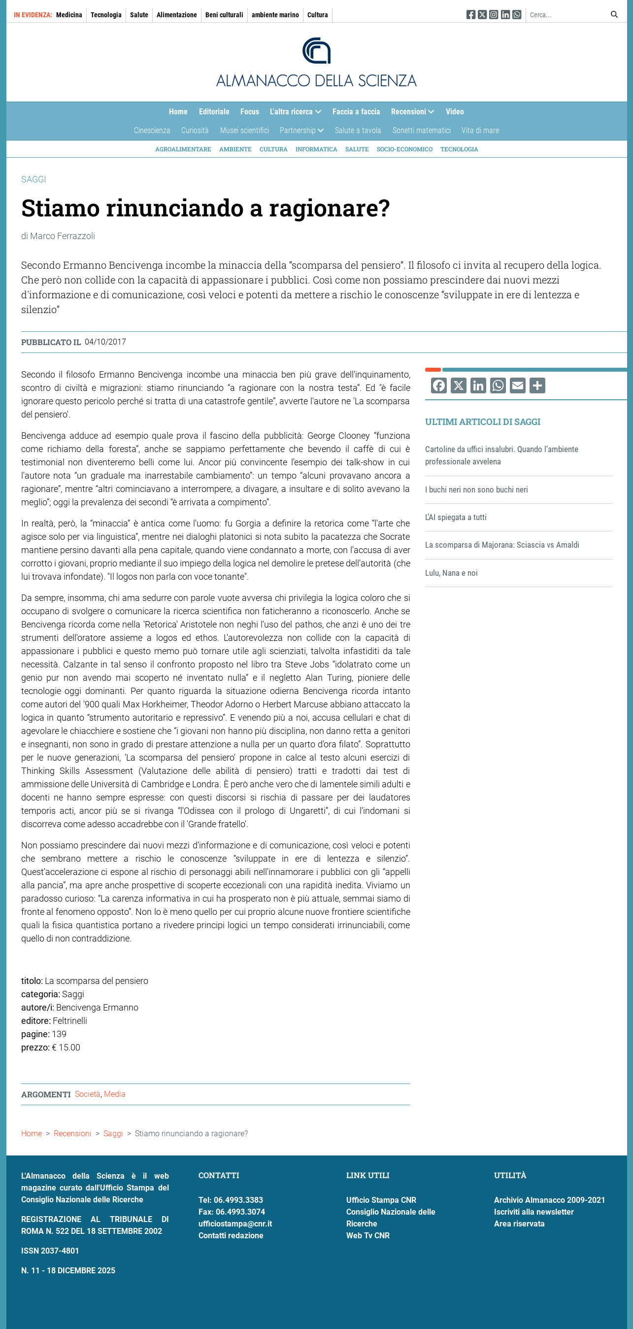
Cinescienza (152, 130)
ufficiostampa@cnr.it (235, 1223)
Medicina (69, 15)
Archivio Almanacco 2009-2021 (549, 1200)
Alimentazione (177, 15)
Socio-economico (405, 149)
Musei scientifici (244, 130)
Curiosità (195, 130)
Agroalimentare (183, 149)
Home (178, 111)
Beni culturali (224, 15)
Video (455, 111)
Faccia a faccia (356, 111)
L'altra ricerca (293, 114)
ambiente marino (275, 15)
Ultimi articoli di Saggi (482, 421)
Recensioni (410, 114)
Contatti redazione (231, 1235)
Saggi (113, 1133)
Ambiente (235, 149)
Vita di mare (480, 130)
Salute (139, 15)
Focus (249, 111)
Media (115, 1094)
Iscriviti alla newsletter (534, 1212)
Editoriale (214, 111)
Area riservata (519, 1223)
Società (87, 1094)
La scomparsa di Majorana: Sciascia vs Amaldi (502, 545)
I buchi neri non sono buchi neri (476, 489)
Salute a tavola (358, 130)
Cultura (317, 15)
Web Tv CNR (368, 1235)
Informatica (316, 149)
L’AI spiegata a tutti (456, 517)
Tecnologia (106, 15)
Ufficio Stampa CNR (381, 1200)
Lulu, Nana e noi (451, 573)
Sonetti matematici (422, 130)
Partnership (299, 133)
